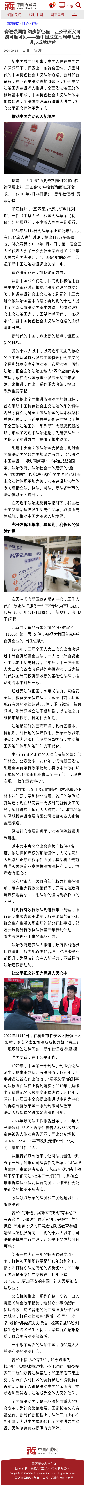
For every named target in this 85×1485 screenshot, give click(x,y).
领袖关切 (14, 15)
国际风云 (57, 15)
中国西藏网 (11, 23)
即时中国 (36, 15)
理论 (25, 23)
